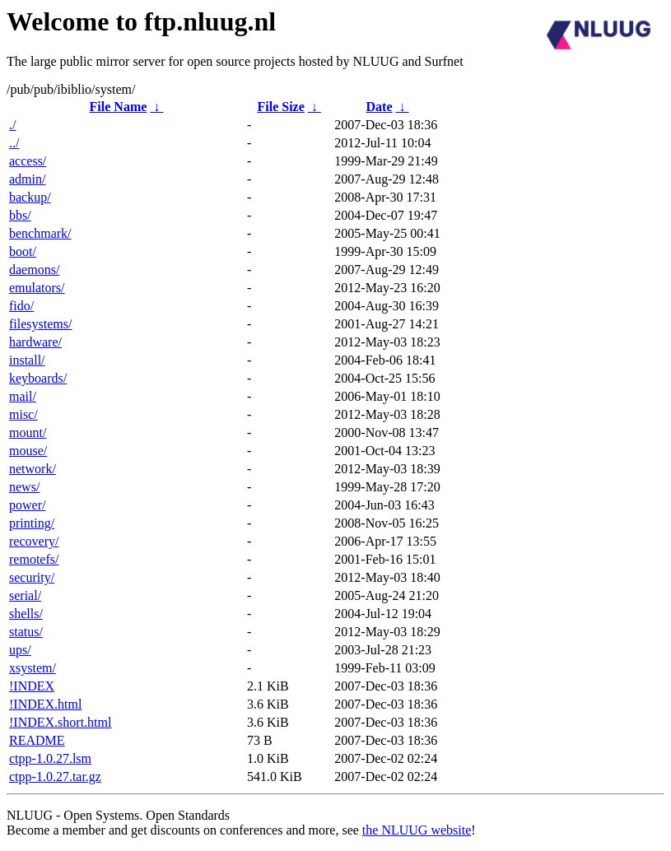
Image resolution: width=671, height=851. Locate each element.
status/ (26, 632)
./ (12, 125)
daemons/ (34, 270)
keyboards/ (38, 378)
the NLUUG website (416, 830)
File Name (118, 107)
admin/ (27, 179)
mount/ (27, 432)
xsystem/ (32, 668)
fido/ (21, 306)
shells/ (26, 614)
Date (379, 107)
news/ (24, 487)
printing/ (31, 523)
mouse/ (28, 451)
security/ (31, 577)
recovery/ (33, 541)
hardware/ (35, 342)
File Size (280, 107)
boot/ (22, 251)
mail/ (22, 396)
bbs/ (20, 215)
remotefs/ (33, 559)
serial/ (25, 595)
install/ (27, 360)
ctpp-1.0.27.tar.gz (55, 777)
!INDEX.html (45, 704)
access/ (27, 161)
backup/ (30, 197)
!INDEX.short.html (60, 722)
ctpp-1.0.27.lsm (50, 758)
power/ (27, 505)
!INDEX (31, 686)
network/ (32, 469)
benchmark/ (40, 233)
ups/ (20, 650)
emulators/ (37, 288)
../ (14, 143)
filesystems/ (40, 324)
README (37, 740)
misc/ (23, 414)
